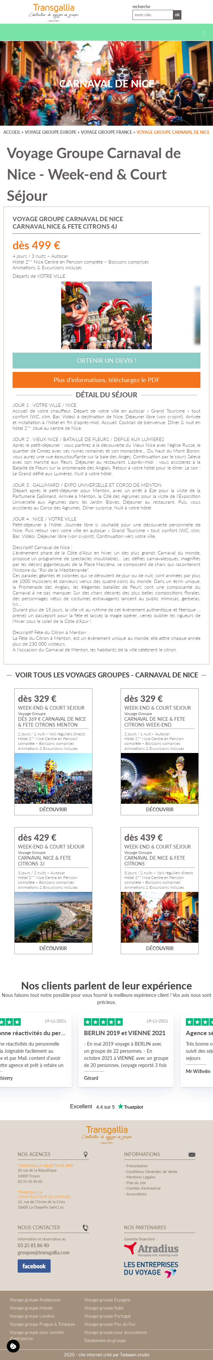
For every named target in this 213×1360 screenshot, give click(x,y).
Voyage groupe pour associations (115, 1332)
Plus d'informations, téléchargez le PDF (107, 379)
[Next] (190, 315)
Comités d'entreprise (143, 1188)
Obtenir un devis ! (106, 360)
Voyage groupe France (106, 132)
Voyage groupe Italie (104, 1308)
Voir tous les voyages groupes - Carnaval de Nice (106, 675)
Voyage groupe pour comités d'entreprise (37, 1335)
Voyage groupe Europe (50, 132)
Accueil (11, 132)
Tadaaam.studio (134, 1354)
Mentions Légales (141, 1177)
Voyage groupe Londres (32, 1316)
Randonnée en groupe (105, 1340)
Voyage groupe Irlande (31, 1308)
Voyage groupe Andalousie (35, 1299)
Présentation (136, 1166)
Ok (177, 14)
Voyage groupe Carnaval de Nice (173, 132)
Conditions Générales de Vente (151, 1171)
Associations (136, 1194)
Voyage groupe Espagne (107, 1299)
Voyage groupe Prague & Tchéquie (42, 1324)
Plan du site (136, 1182)
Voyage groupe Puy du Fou (109, 1324)
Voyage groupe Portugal (107, 1316)
